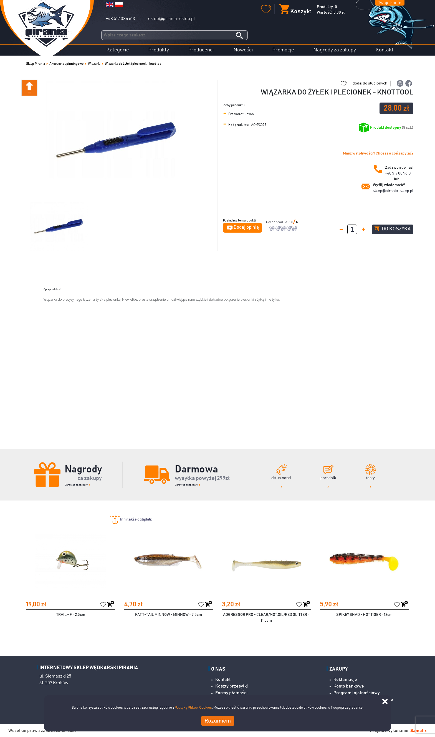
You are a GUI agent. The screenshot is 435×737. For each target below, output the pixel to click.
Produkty (158, 50)
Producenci (201, 50)
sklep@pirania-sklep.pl (171, 18)
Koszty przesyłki (231, 686)
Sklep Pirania (35, 63)
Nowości (243, 50)
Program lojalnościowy (356, 693)
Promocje (283, 50)
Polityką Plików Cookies (193, 707)
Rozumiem (217, 721)
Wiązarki (94, 63)
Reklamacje (345, 679)
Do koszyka (392, 228)
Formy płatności (231, 693)
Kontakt (384, 50)
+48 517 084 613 (120, 18)
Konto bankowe (348, 686)
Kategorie (118, 50)
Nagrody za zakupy (334, 50)
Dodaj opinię (246, 227)
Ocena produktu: (278, 222)
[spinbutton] (352, 229)
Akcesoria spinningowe (66, 63)
